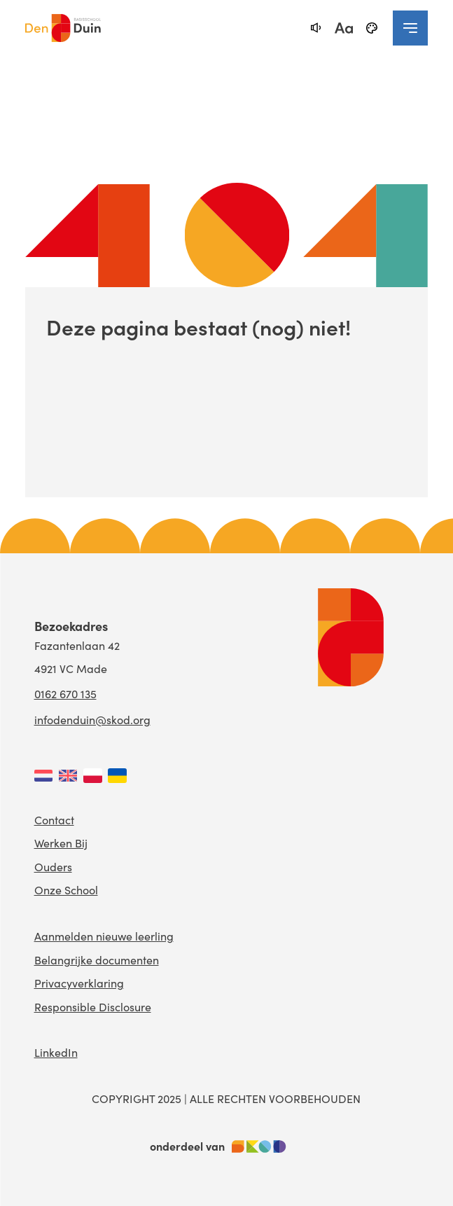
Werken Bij (61, 842)
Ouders (53, 866)
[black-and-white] (372, 28)
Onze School (66, 889)
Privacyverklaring (79, 982)
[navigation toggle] (410, 28)
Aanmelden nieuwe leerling (104, 935)
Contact (54, 819)
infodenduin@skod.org (92, 719)
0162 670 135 (65, 693)
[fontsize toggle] (344, 28)
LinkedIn (56, 1052)
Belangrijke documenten (96, 959)
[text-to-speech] (316, 28)
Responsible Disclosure (92, 1006)
